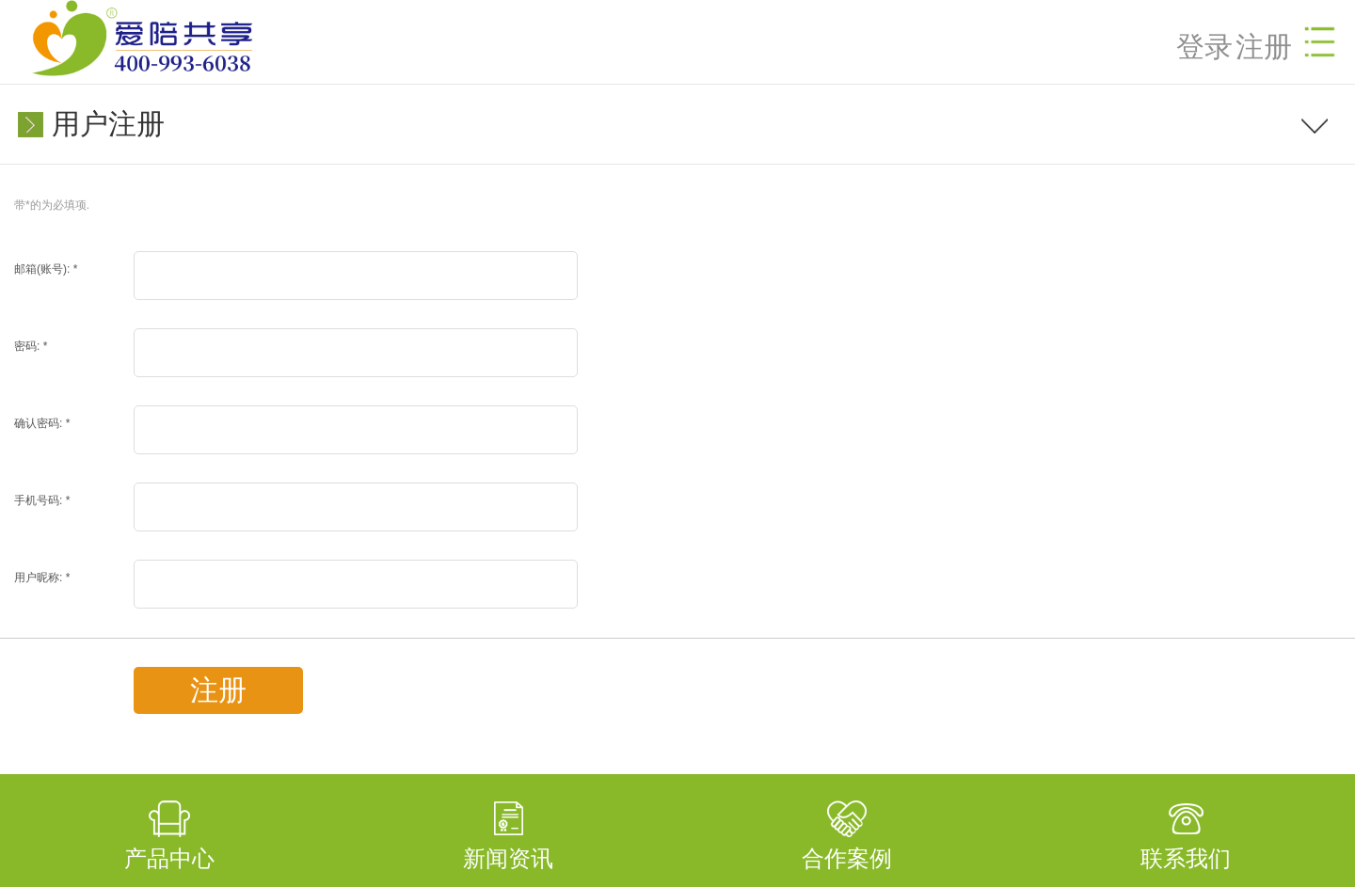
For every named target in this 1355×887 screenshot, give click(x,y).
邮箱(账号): (45, 269)
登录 (1204, 46)
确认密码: (42, 423)
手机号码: (42, 500)
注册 (1263, 46)
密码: (30, 346)
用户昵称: (42, 577)
